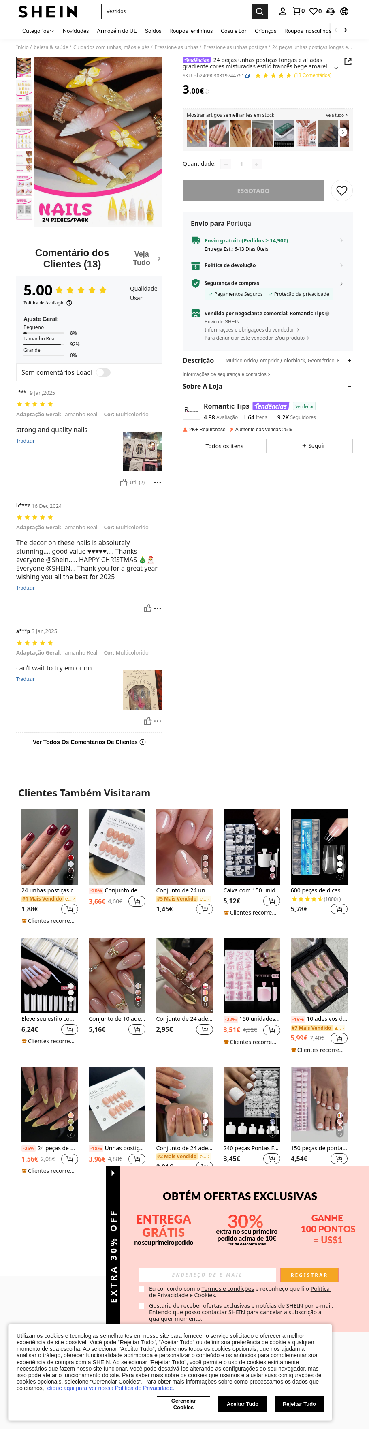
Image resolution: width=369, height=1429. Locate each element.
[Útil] (123, 483)
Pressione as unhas (176, 47)
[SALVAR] (342, 190)
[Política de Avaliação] (48, 302)
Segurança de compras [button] (232, 283)
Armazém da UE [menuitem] (117, 31)
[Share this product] (348, 61)
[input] (207, 1275)
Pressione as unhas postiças (235, 47)
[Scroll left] (336, 31)
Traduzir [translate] (25, 441)
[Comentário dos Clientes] (89, 258)
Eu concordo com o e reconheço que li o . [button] (240, 1292)
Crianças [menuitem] (265, 31)
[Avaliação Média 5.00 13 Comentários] (293, 76)
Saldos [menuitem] (153, 31)
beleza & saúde (51, 47)
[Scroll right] (345, 31)
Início (22, 47)
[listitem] (197, 133)
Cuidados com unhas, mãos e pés (111, 47)
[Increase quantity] (257, 164)
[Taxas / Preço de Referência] (207, 91)
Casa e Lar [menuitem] (234, 31)
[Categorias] (38, 31)
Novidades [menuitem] (76, 31)
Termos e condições (227, 1288)
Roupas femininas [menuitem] (191, 31)
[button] (176, 11)
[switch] (103, 372)
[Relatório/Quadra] (157, 483)
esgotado (253, 190)
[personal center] (283, 11)
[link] (298, 11)
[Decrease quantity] (226, 164)
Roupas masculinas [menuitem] (307, 31)
